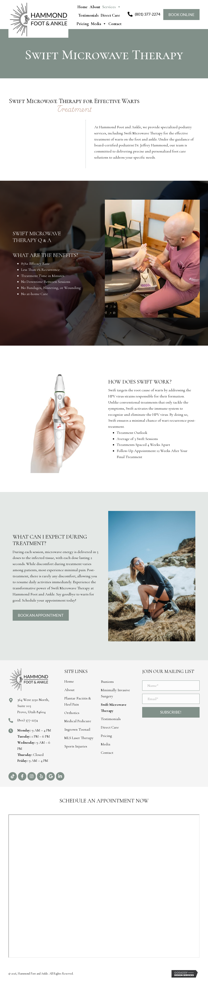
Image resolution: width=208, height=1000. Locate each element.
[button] (12, 776)
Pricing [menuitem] (106, 735)
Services (111, 7)
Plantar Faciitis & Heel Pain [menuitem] (77, 701)
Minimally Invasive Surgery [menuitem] (115, 693)
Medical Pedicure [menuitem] (77, 721)
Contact (115, 23)
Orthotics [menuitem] (71, 712)
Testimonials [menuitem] (111, 719)
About (95, 6)
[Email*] (171, 699)
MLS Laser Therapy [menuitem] (78, 737)
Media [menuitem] (105, 744)
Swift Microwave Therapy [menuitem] (113, 707)
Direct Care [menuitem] (110, 727)
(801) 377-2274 (27, 720)
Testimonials (88, 15)
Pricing (83, 23)
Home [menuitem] (69, 681)
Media (98, 24)
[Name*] (171, 685)
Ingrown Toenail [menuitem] (77, 729)
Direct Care (110, 15)
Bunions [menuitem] (107, 681)
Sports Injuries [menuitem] (75, 746)
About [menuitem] (69, 689)
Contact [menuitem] (107, 752)
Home (82, 6)
